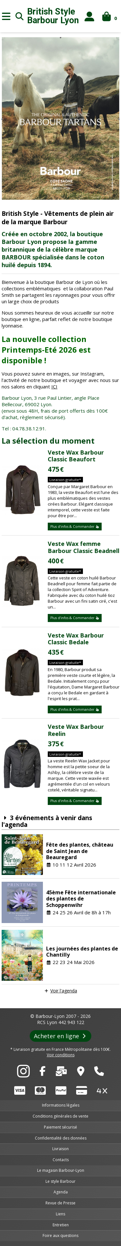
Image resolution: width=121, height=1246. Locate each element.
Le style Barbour (60, 1181)
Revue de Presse (60, 1203)
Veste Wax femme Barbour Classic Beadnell (83, 547)
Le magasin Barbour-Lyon (60, 1170)
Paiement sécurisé (60, 1127)
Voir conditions (61, 1055)
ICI (54, 386)
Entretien (61, 1225)
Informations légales (60, 1105)
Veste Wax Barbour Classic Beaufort (76, 455)
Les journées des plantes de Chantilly (82, 951)
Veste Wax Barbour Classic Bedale (76, 638)
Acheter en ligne (60, 1036)
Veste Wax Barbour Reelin (76, 730)
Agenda (61, 1192)
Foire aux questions (60, 1235)
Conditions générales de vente (60, 1116)
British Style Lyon (53, 16)
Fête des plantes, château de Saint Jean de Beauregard (79, 850)
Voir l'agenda (63, 991)
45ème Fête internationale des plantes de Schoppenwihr (81, 898)
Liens (60, 1214)
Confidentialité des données (60, 1138)
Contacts (61, 1159)
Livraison (60, 1148)
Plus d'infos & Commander (74, 526)
